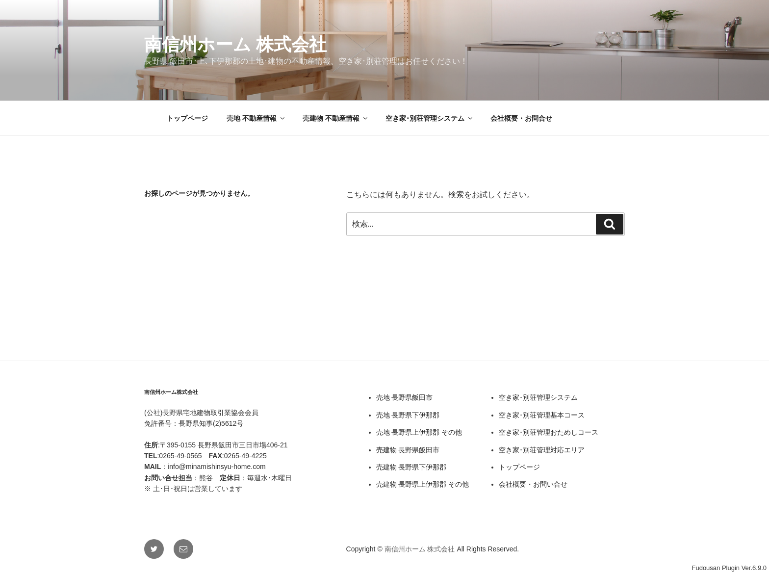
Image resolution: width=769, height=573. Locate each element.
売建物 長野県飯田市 (408, 450)
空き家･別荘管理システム (429, 118)
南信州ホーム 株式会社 (235, 44)
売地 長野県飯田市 (404, 397)
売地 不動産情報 (256, 118)
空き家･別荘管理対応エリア (542, 450)
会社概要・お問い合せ (533, 484)
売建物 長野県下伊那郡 (411, 467)
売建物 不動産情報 (336, 118)
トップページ (187, 118)
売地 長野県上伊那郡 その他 (419, 432)
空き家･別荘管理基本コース (542, 415)
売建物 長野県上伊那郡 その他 (422, 484)
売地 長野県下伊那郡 (408, 415)
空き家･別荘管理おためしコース (548, 432)
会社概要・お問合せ (521, 118)
